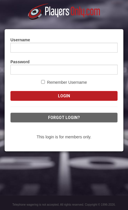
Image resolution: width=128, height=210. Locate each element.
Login (64, 96)
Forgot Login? (64, 117)
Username (20, 40)
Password (20, 62)
